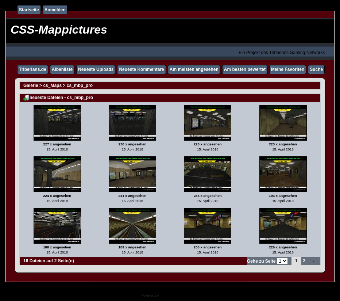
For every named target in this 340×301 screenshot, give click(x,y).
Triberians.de (32, 69)
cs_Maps (52, 85)
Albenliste (62, 69)
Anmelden (55, 9)
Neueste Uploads (95, 69)
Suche (316, 69)
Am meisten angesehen (194, 69)
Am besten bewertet (245, 69)
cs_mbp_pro (80, 85)
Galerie (30, 85)
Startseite (29, 9)
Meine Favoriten (287, 69)
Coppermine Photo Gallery (179, 295)
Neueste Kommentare (141, 69)
